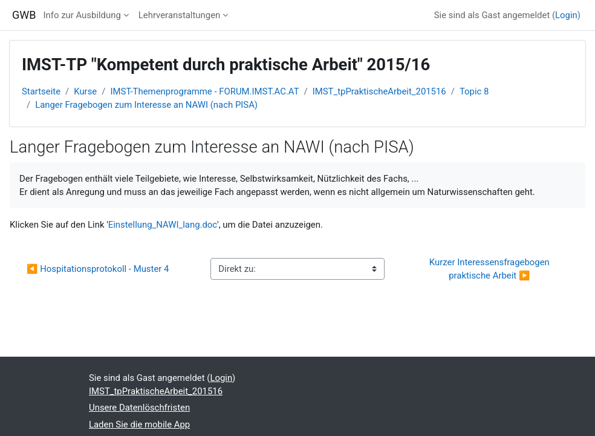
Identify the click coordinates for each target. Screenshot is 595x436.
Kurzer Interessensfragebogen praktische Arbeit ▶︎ (490, 269)
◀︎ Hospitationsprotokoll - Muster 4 (98, 268)
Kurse (85, 91)
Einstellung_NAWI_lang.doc (162, 224)
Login (566, 15)
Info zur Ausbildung (82, 15)
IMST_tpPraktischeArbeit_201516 (379, 91)
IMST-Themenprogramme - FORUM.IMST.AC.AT (204, 91)
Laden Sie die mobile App (139, 424)
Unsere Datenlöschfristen (139, 407)
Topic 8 (474, 91)
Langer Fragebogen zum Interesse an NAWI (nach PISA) (146, 104)
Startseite (41, 91)
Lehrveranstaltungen (179, 15)
